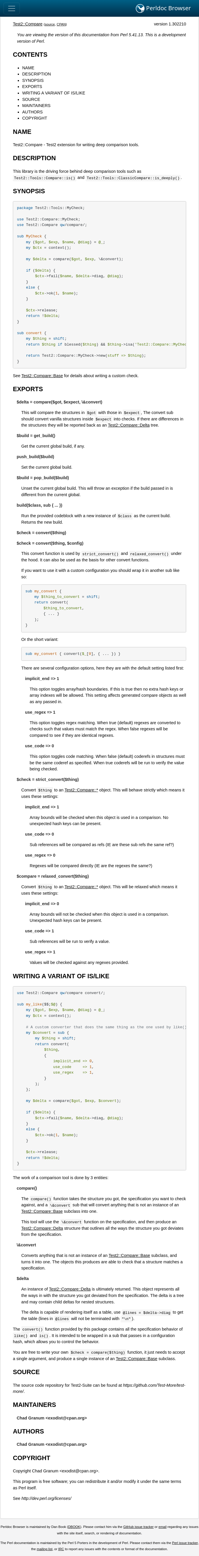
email (163, 1527)
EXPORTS (32, 86)
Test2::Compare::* (81, 790)
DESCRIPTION (36, 74)
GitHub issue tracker (138, 1527)
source (50, 24)
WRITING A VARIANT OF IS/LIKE (53, 93)
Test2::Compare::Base (42, 375)
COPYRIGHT (34, 118)
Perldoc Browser (163, 8)
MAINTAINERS (36, 105)
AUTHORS (32, 112)
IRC (61, 1549)
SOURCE (31, 99)
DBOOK (74, 1527)
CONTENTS (30, 54)
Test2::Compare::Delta (128, 425)
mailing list (44, 1549)
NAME (28, 67)
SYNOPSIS (33, 80)
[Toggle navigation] (11, 8)
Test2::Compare (28, 24)
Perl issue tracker (185, 1543)
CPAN (61, 24)
